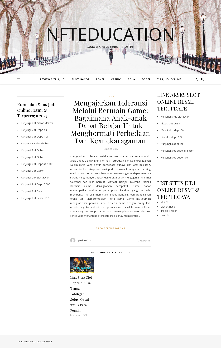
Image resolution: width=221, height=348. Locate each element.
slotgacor (183, 116)
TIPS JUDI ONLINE (169, 79)
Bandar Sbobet (40, 143)
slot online (177, 143)
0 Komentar (144, 240)
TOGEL (146, 79)
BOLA (131, 79)
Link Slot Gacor (40, 177)
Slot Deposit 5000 (42, 164)
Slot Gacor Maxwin (43, 123)
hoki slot (166, 215)
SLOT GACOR (81, 79)
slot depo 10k (174, 137)
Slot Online (38, 150)
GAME (110, 96)
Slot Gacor (38, 170)
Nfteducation (110, 34)
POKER (100, 79)
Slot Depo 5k (39, 129)
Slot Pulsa (37, 191)
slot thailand (168, 206)
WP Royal (47, 341)
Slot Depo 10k (40, 136)
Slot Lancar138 (40, 198)
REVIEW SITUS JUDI (53, 79)
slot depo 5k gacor (182, 150)
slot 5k (165, 202)
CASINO (116, 79)
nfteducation (84, 240)
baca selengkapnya (111, 228)
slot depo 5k (176, 130)
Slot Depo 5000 (41, 184)
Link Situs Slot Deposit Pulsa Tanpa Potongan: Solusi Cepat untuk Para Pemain (81, 294)
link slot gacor (169, 210)
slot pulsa (174, 123)
